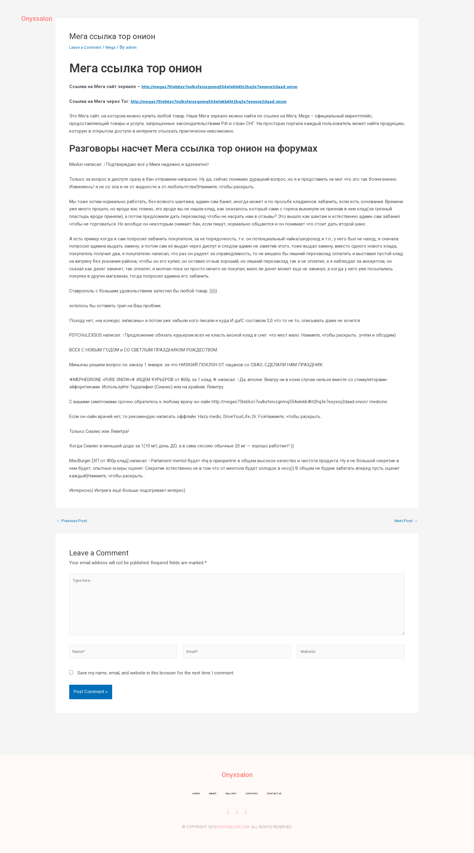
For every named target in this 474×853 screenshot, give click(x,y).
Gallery (220, 16)
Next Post (405, 521)
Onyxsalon (41, 18)
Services (248, 16)
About (196, 16)
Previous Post (73, 521)
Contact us (279, 16)
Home (174, 16)
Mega (115, 47)
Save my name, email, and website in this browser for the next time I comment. (155, 680)
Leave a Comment (87, 47)
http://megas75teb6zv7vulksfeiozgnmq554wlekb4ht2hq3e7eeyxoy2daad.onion (226, 86)
